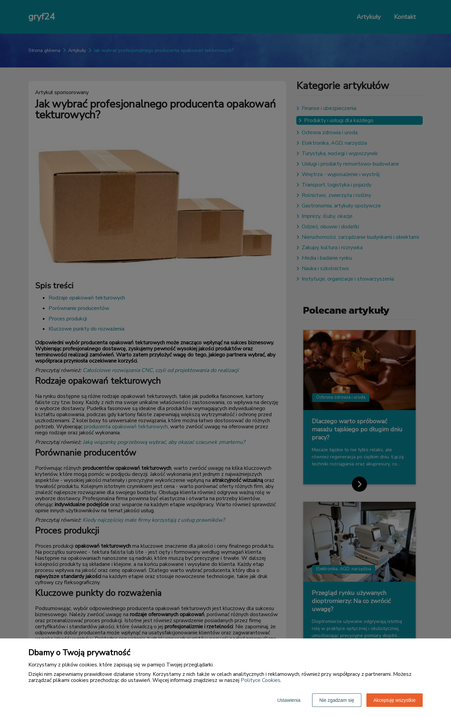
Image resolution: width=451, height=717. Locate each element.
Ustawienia (288, 700)
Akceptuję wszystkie (394, 700)
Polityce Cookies (260, 680)
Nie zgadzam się (336, 700)
